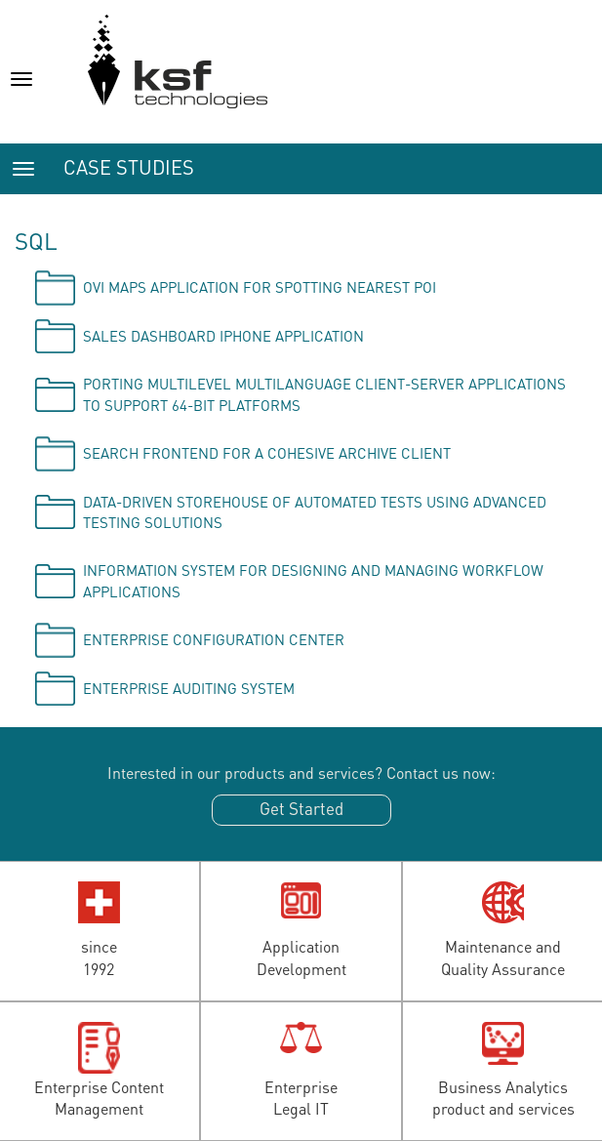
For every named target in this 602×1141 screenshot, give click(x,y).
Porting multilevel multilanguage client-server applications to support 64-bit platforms (324, 394)
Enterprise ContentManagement (99, 1098)
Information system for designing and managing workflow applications (313, 580)
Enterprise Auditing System (189, 688)
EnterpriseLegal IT (301, 1098)
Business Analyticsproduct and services (503, 1098)
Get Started (301, 808)
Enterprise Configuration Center (213, 639)
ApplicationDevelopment (301, 957)
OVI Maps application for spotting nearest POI (259, 287)
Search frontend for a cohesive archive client (267, 453)
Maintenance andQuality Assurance (503, 957)
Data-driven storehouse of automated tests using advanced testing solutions (314, 512)
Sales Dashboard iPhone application (223, 336)
